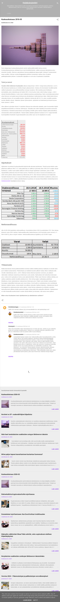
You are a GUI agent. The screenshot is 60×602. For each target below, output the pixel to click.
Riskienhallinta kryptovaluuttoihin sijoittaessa (17, 494)
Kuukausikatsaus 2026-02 (10, 475)
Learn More (27, 600)
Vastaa (10, 323)
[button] (58, 20)
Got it (35, 600)
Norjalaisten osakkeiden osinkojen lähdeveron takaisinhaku (22, 556)
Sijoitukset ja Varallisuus (18, 13)
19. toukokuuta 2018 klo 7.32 (26, 307)
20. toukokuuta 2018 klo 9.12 (22, 326)
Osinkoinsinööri (30, 3)
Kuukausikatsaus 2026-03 (10, 395)
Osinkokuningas (13, 307)
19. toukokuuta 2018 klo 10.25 (31, 312)
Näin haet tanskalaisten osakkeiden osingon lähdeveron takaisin (24, 435)
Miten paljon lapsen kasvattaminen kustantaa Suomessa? (22, 455)
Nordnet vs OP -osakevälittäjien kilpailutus (16, 415)
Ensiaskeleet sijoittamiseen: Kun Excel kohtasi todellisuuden (23, 514)
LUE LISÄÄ (55, 409)
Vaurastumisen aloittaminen (41, 13)
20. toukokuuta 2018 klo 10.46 (31, 334)
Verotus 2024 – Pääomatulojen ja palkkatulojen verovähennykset (24, 576)
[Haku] (58, 3)
